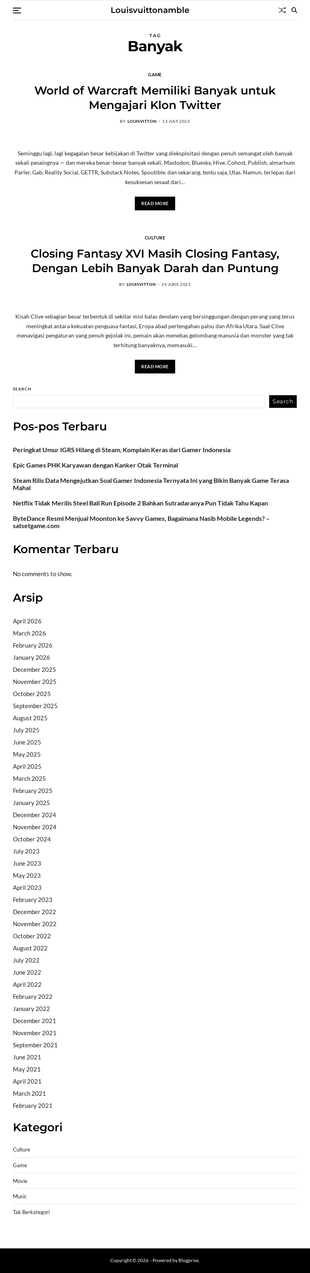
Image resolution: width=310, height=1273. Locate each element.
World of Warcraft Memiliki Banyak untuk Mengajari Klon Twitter (155, 98)
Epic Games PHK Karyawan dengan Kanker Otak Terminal (95, 465)
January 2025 (31, 802)
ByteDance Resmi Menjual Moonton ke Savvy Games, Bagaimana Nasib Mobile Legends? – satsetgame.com (141, 522)
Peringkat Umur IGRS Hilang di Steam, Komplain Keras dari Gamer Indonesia (121, 449)
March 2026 (29, 633)
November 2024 (35, 826)
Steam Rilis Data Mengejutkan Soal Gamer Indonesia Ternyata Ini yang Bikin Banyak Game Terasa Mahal (151, 484)
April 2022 (27, 984)
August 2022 (30, 948)
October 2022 (32, 936)
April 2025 (27, 766)
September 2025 (35, 705)
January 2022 (31, 1008)
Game (154, 74)
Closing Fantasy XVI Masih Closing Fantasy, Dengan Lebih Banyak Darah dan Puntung (155, 261)
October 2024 (32, 839)
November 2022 (35, 923)
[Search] (294, 10)
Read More (155, 203)
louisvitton (142, 121)
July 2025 (26, 730)
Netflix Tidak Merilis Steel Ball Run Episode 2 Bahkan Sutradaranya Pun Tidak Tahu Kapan (140, 503)
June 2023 (27, 863)
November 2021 (35, 1032)
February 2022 (32, 996)
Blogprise (188, 1260)
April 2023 (27, 887)
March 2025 (29, 778)
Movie (20, 1181)
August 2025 (30, 717)
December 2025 (34, 669)
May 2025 (27, 754)
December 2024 (34, 814)
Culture (155, 237)
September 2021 (35, 1045)
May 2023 (27, 875)
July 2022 (26, 960)
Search (22, 388)
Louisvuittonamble (150, 10)
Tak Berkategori (31, 1212)
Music (20, 1196)
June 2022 (27, 972)
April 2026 (27, 621)
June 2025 (27, 742)
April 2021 (27, 1081)
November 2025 (35, 681)
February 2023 (32, 899)
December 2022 (34, 911)
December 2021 (34, 1020)
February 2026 (32, 645)
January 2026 (31, 657)
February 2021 (32, 1105)
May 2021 (27, 1069)
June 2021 (27, 1057)
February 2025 (32, 790)
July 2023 (26, 851)
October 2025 (32, 693)
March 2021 (29, 1093)
